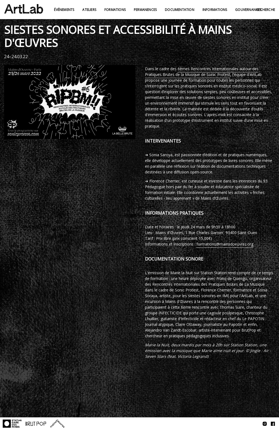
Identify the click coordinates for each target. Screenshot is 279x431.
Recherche (265, 9)
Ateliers (89, 9)
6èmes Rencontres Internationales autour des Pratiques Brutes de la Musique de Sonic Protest (202, 71)
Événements (64, 9)
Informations (214, 9)
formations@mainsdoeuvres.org (224, 244)
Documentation (179, 9)
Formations (115, 9)
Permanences (145, 9)
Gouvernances (248, 9)
